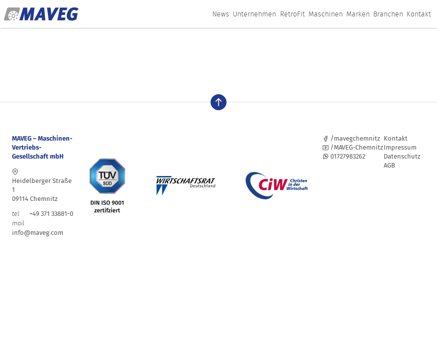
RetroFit (292, 14)
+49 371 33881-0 (42, 213)
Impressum (400, 147)
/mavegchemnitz (351, 138)
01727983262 (343, 156)
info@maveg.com (37, 232)
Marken (358, 14)
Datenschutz (402, 156)
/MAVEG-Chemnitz (352, 147)
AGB (389, 165)
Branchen (388, 14)
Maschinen (325, 14)
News (220, 14)
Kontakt (419, 14)
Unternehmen (254, 14)
